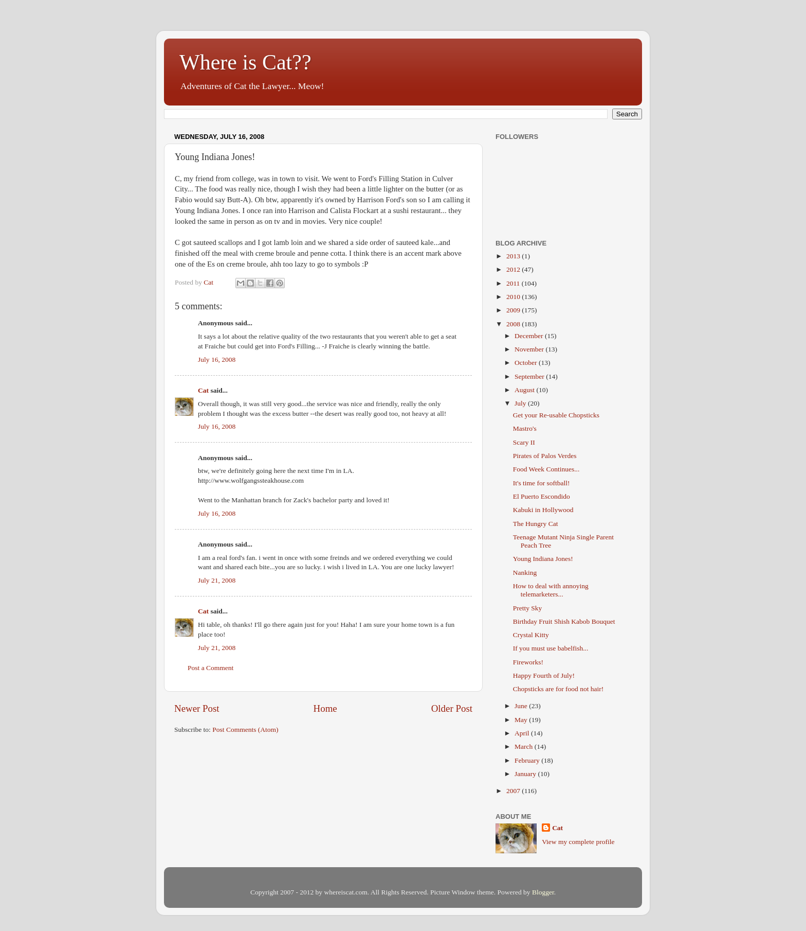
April (523, 733)
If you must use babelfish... (551, 648)
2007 (514, 791)
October (527, 362)
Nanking (525, 572)
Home (325, 708)
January (526, 774)
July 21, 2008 (216, 580)
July (521, 403)
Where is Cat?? (245, 62)
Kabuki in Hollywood (543, 510)
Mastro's (525, 428)
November (530, 349)
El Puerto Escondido (541, 496)
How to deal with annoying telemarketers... (551, 590)
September (530, 376)
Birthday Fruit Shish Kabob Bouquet (564, 621)
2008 (514, 324)
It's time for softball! (541, 483)
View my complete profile (578, 842)
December (530, 336)
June (522, 706)
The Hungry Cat (535, 524)
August (525, 390)
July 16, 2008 (216, 359)
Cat (203, 390)
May (522, 720)
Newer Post (196, 708)
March (525, 746)
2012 (514, 269)
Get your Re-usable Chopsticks (556, 415)
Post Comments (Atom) (245, 729)
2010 (514, 297)
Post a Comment (210, 668)
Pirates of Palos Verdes (545, 456)
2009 (514, 310)
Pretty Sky (527, 608)
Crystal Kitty (531, 635)
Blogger (543, 892)
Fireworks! (528, 662)
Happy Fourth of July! (544, 675)
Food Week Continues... (546, 469)
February (528, 760)
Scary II (524, 442)
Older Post (451, 708)
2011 (514, 283)
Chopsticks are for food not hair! (558, 689)
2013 (514, 256)
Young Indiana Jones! (543, 559)
